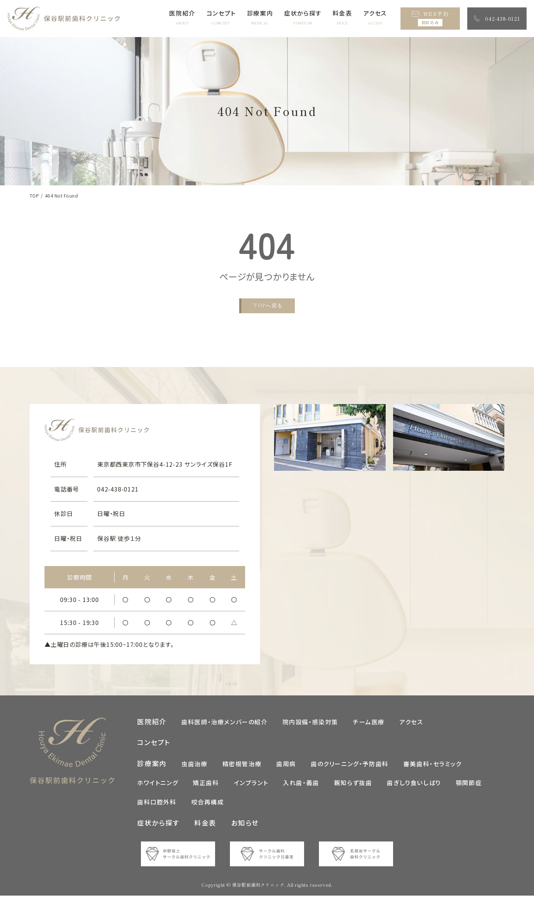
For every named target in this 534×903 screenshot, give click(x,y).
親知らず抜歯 (353, 789)
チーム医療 (369, 728)
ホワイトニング (157, 789)
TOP (34, 196)
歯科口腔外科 (157, 809)
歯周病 (286, 770)
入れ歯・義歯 (301, 789)
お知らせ (244, 829)
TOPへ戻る (268, 305)
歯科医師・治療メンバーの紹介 (224, 728)
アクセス (411, 728)
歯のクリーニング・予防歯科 (350, 770)
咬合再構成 (207, 809)
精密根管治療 (242, 770)
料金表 (205, 829)
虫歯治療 (194, 770)
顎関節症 (469, 789)
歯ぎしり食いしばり (414, 789)
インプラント (251, 789)
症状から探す (158, 829)
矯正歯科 (206, 789)
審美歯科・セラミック (432, 770)
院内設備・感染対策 (310, 728)
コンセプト (154, 749)
